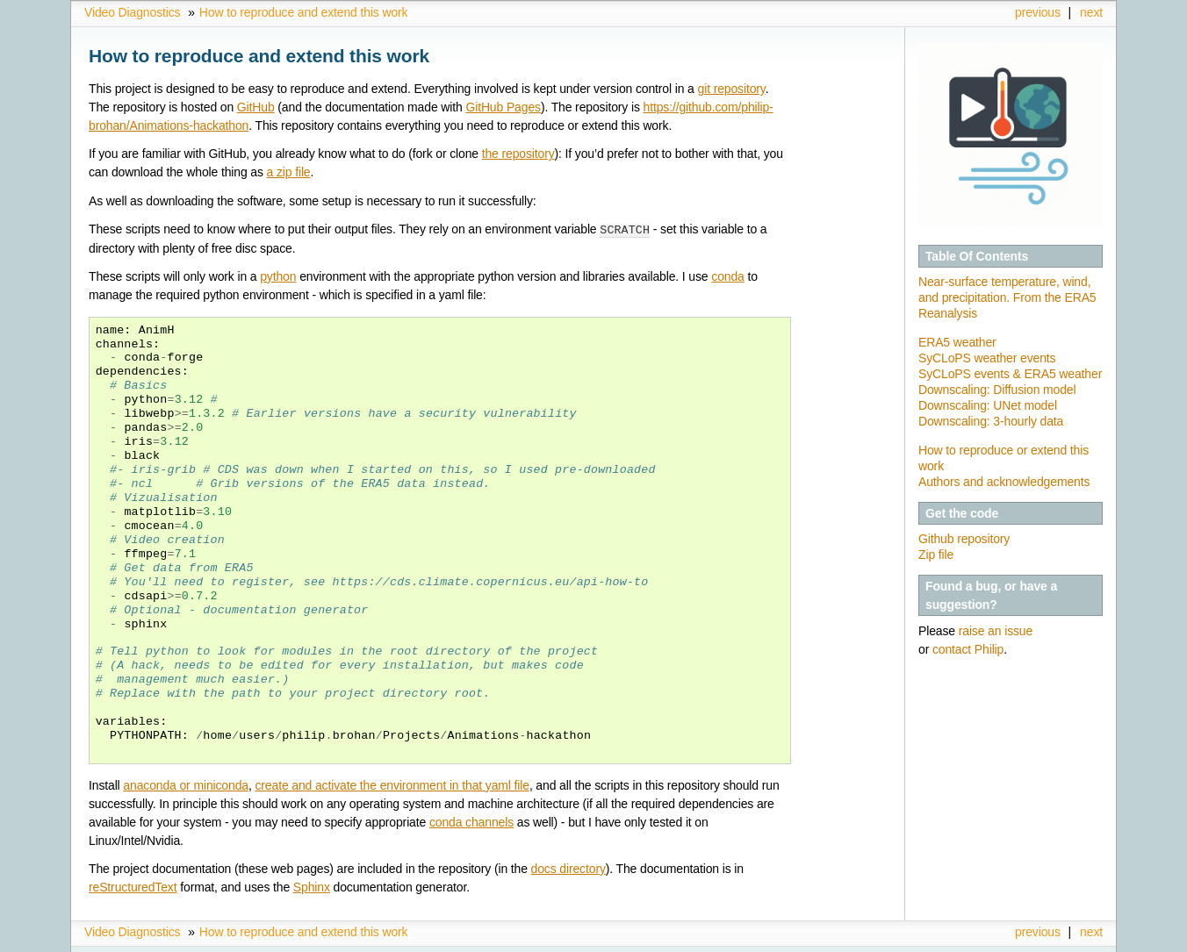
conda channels (471, 821)
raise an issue (995, 631)
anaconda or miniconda (185, 784)
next (1091, 12)
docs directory (568, 868)
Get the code (961, 513)
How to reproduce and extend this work (303, 12)
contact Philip (968, 649)
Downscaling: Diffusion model (996, 390)
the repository (518, 154)
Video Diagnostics (132, 12)
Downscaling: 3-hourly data (990, 421)
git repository (732, 89)
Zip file (935, 555)
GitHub (256, 107)
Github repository (964, 539)
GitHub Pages (502, 107)
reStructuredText (132, 886)
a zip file (289, 172)
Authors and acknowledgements (1004, 482)
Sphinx (311, 886)
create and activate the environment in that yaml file (392, 784)
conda (727, 275)
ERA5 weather (957, 342)
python (278, 275)
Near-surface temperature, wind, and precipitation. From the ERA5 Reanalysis (1007, 297)
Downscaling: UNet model (987, 405)
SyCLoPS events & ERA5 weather (1010, 374)
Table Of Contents (976, 256)
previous (1038, 12)
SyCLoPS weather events (986, 358)
